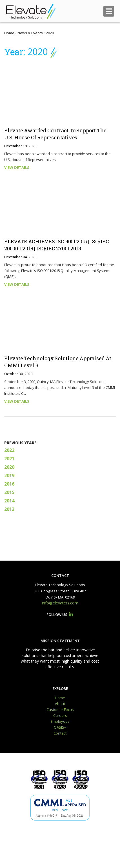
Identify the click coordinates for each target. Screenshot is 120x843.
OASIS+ (60, 727)
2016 (9, 484)
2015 (9, 492)
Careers (60, 715)
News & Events (30, 32)
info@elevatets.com (60, 603)
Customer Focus (60, 709)
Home (9, 32)
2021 (9, 459)
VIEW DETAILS (16, 167)
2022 (9, 450)
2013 (9, 509)
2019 (9, 475)
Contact (60, 733)
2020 (9, 467)
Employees (60, 721)
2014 (9, 501)
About (60, 703)
